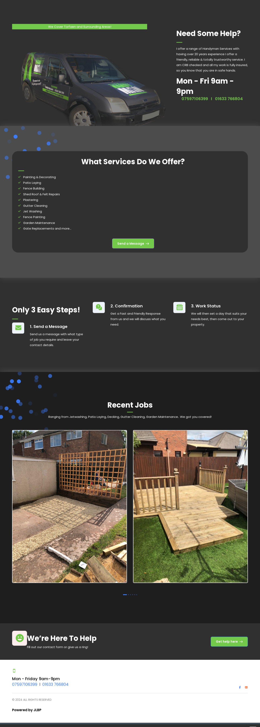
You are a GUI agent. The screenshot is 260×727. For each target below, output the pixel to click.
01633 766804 (55, 681)
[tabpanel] (69, 503)
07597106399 (24, 681)
